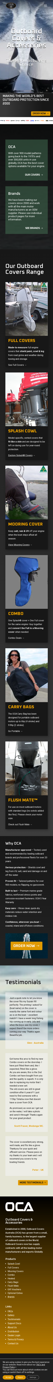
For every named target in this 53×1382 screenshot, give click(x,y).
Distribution (13, 1331)
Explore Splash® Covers (20, 455)
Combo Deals (15, 638)
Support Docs (14, 1323)
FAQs (10, 1311)
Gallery (11, 1315)
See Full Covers (16, 365)
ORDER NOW (24, 946)
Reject (20, 1377)
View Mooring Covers (19, 544)
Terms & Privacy (16, 1339)
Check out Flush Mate (19, 824)
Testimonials (14, 1319)
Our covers (32, 175)
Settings (33, 1377)
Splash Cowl (14, 1263)
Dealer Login (14, 1335)
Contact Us (13, 1343)
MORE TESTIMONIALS (31, 1182)
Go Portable (14, 731)
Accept (8, 1377)
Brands (11, 1297)
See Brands (32, 228)
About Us (12, 1327)
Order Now (39, 113)
